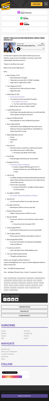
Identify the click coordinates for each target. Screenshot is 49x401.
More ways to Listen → (24, 29)
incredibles (7, 282)
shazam (28, 285)
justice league (22, 282)
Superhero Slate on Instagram (12, 376)
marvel (36, 282)
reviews (22, 285)
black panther (30, 278)
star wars (7, 287)
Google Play (28, 333)
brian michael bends (40, 278)
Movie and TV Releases (9, 351)
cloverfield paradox (18, 280)
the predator (21, 287)
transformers (33, 287)
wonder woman (13, 290)
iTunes (3, 331)
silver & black (35, 285)
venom (6, 290)
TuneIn (3, 336)
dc (24, 280)
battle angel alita (21, 278)
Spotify (3, 333)
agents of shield (12, 278)
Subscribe (37, 4)
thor (27, 287)
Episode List (24, 311)
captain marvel (8, 280)
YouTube (27, 331)
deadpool (30, 280)
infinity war (14, 282)
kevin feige (30, 282)
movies (41, 282)
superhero (13, 287)
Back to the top (24, 396)
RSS (2, 338)
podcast (16, 285)
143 (6, 278)
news (11, 285)
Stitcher (26, 336)
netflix (6, 285)
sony (41, 285)
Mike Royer (27, 392)
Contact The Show (7, 354)
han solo (40, 280)
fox (35, 280)
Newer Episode (25, 307)
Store (3, 359)
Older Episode (24, 315)
